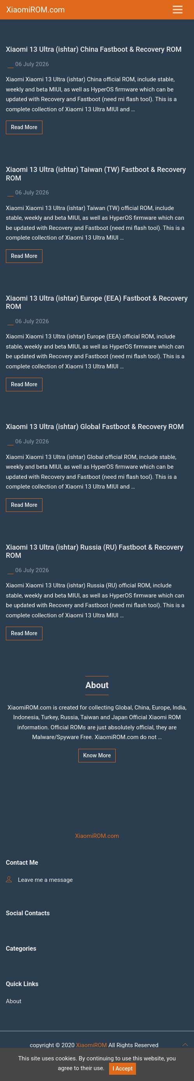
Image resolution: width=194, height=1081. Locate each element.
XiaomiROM (91, 1045)
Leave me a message (39, 879)
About (13, 1001)
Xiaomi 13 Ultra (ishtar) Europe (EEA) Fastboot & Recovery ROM (97, 302)
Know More (97, 755)
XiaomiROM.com (35, 9)
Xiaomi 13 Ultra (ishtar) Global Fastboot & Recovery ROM (95, 426)
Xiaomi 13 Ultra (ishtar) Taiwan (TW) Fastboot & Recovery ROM (96, 173)
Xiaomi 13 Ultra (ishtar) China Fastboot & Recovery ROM (94, 49)
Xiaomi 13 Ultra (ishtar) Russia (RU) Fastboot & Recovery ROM (94, 551)
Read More (24, 127)
